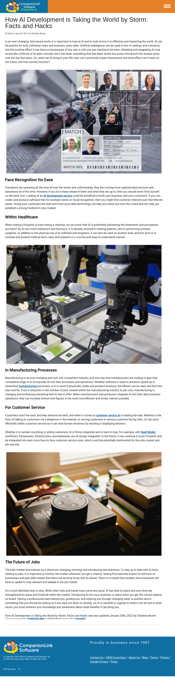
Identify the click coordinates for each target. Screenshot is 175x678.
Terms (154, 657)
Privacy (164, 657)
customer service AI (108, 415)
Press (114, 661)
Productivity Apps (36, 618)
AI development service (57, 195)
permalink (80, 618)
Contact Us (97, 657)
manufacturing (28, 386)
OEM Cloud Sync (116, 657)
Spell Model (148, 432)
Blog (145, 657)
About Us (134, 657)
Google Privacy (99, 661)
